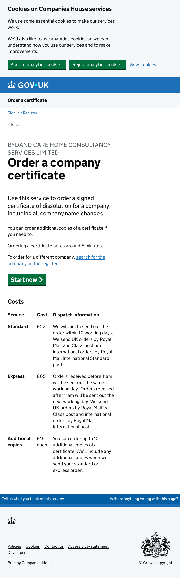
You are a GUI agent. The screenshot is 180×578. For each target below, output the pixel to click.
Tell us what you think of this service (33, 498)
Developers (17, 552)
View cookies (142, 64)
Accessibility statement (88, 546)
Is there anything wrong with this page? (144, 498)
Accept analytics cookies (37, 64)
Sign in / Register (22, 112)
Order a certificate (27, 100)
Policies (14, 546)
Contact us (54, 546)
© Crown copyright (155, 562)
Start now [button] (27, 279)
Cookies (33, 546)
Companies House (37, 562)
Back (15, 124)
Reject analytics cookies (97, 64)
